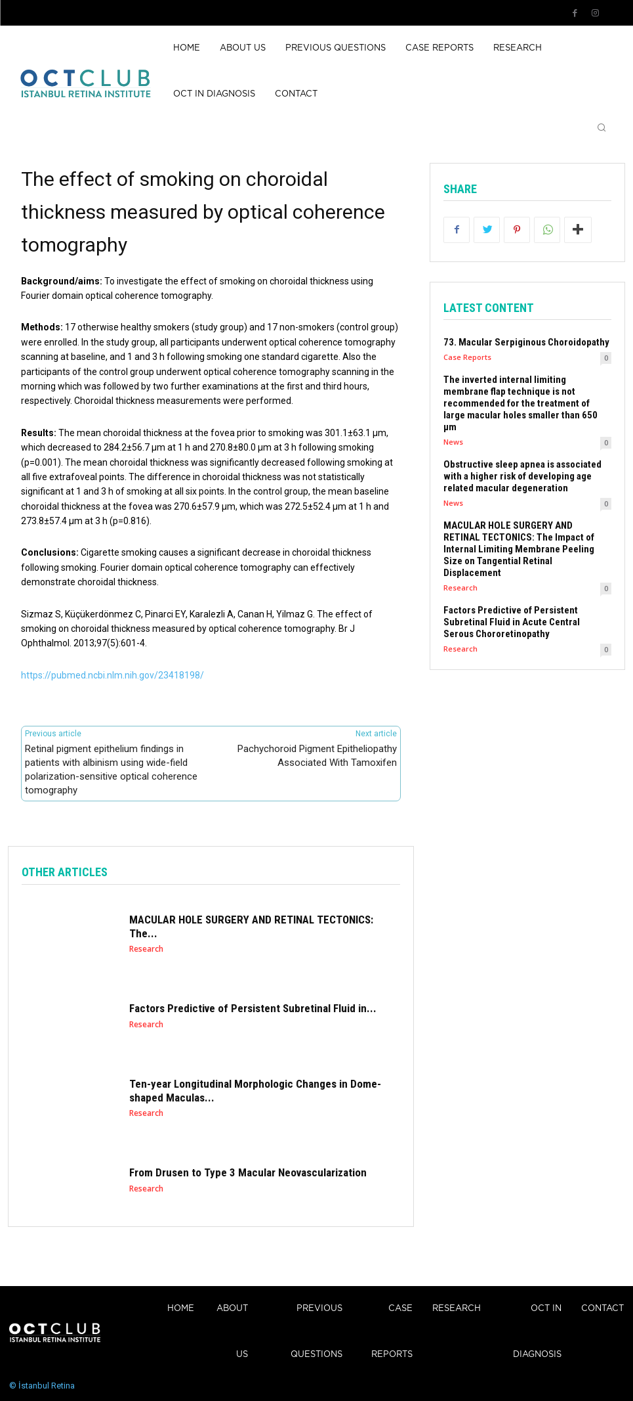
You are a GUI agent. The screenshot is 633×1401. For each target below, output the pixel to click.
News (453, 441)
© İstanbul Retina (42, 1385)
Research (146, 949)
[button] (601, 129)
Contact (602, 1308)
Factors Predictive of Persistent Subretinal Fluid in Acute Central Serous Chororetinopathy (511, 622)
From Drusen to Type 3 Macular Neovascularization (248, 1173)
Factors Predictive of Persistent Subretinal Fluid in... (253, 1008)
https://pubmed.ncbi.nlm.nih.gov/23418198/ (112, 675)
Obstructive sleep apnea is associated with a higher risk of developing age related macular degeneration (522, 476)
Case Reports (467, 357)
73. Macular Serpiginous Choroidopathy (526, 342)
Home (180, 1308)
